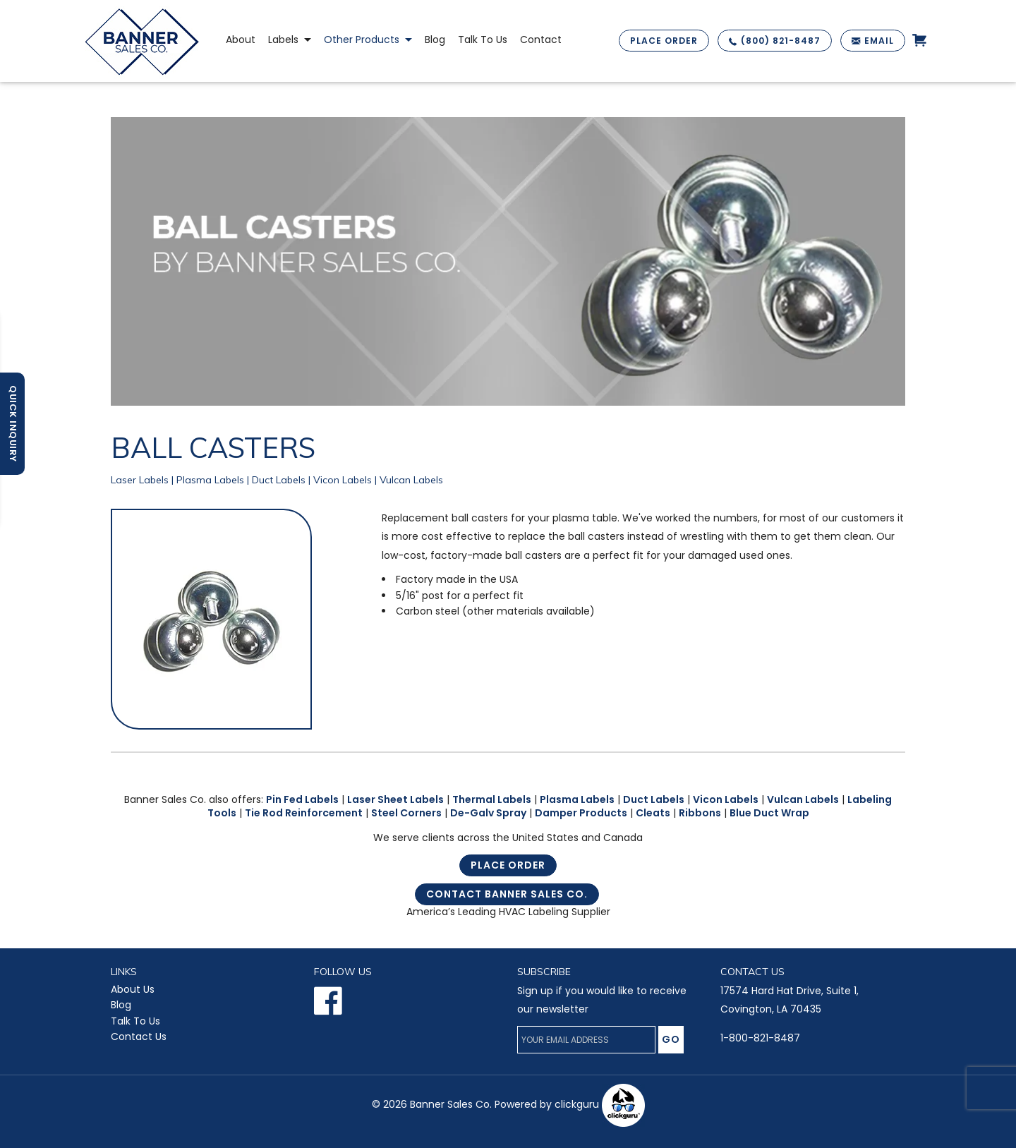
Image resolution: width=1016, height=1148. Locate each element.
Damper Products (581, 813)
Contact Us (139, 1036)
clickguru (600, 1104)
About (240, 39)
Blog (435, 39)
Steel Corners (406, 813)
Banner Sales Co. (451, 1104)
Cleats (653, 813)
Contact (541, 39)
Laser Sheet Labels (395, 799)
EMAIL (879, 41)
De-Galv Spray (488, 813)
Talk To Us (135, 1021)
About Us (133, 989)
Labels (283, 39)
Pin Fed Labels (302, 799)
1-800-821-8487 (760, 1038)
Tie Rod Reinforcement (304, 813)
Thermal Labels (491, 799)
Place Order (508, 865)
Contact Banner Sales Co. (507, 894)
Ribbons (700, 813)
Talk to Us (482, 39)
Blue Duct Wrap (769, 813)
